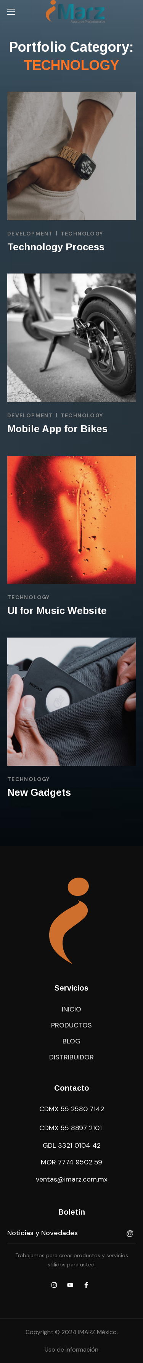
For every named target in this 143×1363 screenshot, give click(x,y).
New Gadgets (39, 792)
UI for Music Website (57, 610)
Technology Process (55, 247)
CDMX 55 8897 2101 (70, 1127)
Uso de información (71, 1349)
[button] (71, 1009)
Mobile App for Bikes (57, 428)
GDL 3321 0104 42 (72, 1145)
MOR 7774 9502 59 (71, 1162)
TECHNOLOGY (82, 233)
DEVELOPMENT (30, 233)
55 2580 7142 (82, 1108)
